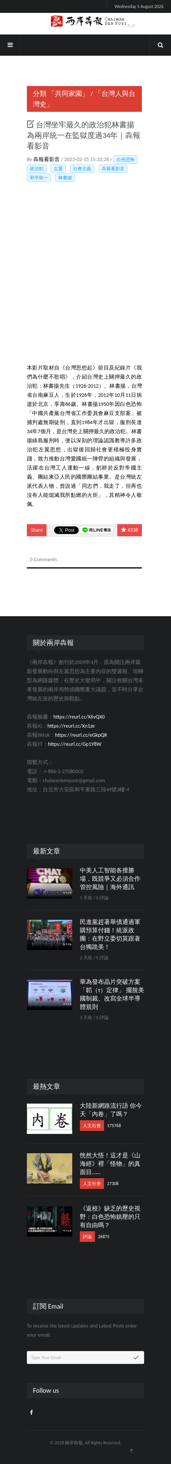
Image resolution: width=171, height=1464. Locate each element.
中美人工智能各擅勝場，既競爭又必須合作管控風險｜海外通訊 (110, 879)
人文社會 (92, 1125)
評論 (87, 1236)
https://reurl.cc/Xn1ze (71, 726)
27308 (112, 1183)
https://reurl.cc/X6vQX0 (79, 717)
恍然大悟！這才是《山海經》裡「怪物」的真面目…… (110, 1164)
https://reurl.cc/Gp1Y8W (74, 744)
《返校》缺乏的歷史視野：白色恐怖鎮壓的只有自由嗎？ (110, 1217)
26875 (103, 1236)
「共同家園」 (68, 93)
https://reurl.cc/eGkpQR (81, 735)
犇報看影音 (47, 159)
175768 (114, 1125)
